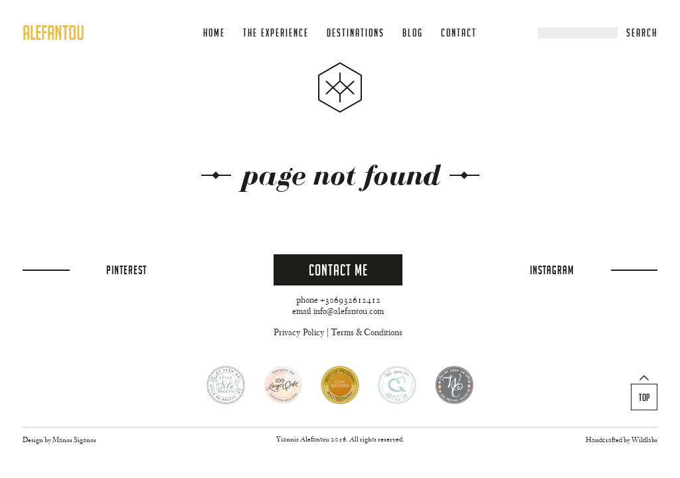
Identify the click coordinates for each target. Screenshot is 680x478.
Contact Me (338, 270)
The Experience (276, 33)
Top (644, 397)
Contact (459, 33)
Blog (412, 33)
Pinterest (126, 270)
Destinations (355, 33)
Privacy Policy (299, 333)
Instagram (552, 270)
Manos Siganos (74, 440)
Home (214, 33)
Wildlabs (644, 440)
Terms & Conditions (366, 333)
